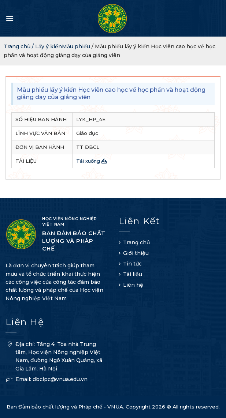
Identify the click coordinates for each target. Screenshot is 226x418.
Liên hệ (133, 285)
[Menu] (9, 18)
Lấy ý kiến (48, 46)
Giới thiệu (136, 253)
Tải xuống (91, 161)
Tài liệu (132, 274)
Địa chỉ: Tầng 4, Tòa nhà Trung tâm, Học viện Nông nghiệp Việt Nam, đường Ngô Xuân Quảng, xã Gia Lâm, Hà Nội (53, 357)
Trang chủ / (19, 46)
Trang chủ (136, 242)
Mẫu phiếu (76, 46)
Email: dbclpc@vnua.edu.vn (46, 380)
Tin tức (132, 263)
